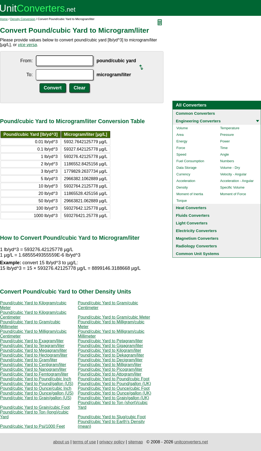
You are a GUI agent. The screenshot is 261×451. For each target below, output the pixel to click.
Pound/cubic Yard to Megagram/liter (33, 350)
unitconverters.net (191, 442)
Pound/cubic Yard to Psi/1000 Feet (32, 426)
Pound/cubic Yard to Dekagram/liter (111, 355)
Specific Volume (232, 187)
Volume (182, 128)
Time (224, 148)
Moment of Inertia (189, 194)
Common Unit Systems (197, 253)
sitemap (135, 442)
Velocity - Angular (233, 174)
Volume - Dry (230, 168)
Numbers (227, 161)
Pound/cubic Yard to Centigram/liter (33, 364)
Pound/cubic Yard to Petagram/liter (110, 341)
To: (29, 74)
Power (225, 141)
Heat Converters (191, 207)
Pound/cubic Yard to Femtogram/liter (34, 374)
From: (26, 60)
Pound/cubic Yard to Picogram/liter (110, 369)
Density (182, 187)
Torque (181, 201)
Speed (181, 154)
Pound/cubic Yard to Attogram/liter (109, 374)
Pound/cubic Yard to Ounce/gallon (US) (37, 393)
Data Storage (186, 168)
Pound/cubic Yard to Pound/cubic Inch (35, 379)
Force (180, 148)
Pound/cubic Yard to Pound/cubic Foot (113, 379)
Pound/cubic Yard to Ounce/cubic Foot (113, 388)
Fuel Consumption (190, 161)
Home (4, 19)
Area (179, 135)
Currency (183, 174)
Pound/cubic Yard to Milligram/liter (109, 364)
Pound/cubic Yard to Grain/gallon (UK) (113, 398)
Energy (181, 141)
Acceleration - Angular (237, 181)
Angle (224, 154)
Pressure (227, 135)
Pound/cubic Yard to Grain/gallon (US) (35, 398)
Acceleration (185, 181)
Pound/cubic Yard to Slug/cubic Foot (112, 417)
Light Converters (191, 223)
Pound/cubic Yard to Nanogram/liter (33, 369)
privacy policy (112, 442)
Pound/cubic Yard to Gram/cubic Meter (114, 317)
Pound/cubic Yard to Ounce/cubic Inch (35, 388)
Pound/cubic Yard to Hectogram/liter (33, 355)
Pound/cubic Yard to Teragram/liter (32, 345)
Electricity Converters (196, 230)
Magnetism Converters (197, 238)
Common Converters (195, 113)
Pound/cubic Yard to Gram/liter (28, 360)
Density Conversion (22, 19)
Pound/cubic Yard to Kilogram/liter (109, 350)
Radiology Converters (196, 246)
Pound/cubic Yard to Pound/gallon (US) (36, 383)
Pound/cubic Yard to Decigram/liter (110, 360)
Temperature (229, 128)
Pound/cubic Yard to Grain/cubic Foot (35, 407)
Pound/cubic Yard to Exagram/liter (32, 341)
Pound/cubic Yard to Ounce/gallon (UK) (114, 393)
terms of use (84, 442)
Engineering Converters (198, 121)
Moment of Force (233, 194)
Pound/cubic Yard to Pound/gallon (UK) (114, 383)
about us (61, 442)
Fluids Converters (193, 215)
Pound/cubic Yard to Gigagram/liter (110, 345)
